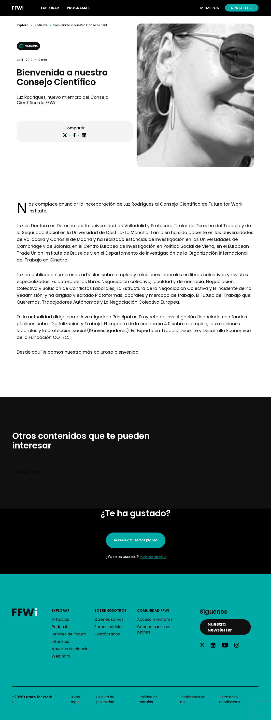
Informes (60, 641)
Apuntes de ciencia (70, 649)
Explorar (61, 610)
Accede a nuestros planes (135, 540)
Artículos (60, 619)
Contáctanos (107, 634)
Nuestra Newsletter (220, 627)
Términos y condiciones (229, 699)
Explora (23, 25)
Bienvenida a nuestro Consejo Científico (81, 25)
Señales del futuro (69, 634)
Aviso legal (75, 699)
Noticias (40, 25)
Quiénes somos (109, 619)
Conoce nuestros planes (153, 629)
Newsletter (242, 7)
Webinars (61, 656)
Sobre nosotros (110, 610)
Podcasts (61, 627)
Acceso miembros (154, 619)
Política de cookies (149, 699)
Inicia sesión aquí (153, 557)
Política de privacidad (105, 699)
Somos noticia (107, 627)
